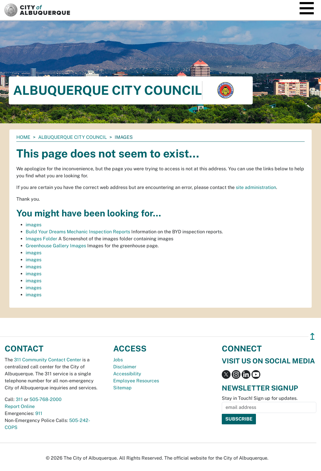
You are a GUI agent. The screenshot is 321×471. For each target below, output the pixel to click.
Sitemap (122, 388)
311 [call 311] (19, 399)
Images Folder (41, 238)
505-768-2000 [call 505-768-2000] (45, 399)
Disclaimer (124, 367)
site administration (256, 187)
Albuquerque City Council (72, 137)
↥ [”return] (312, 336)
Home (23, 137)
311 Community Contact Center (47, 360)
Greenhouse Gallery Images (56, 245)
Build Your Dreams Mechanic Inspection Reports (78, 231)
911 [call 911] (38, 413)
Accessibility (127, 374)
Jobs (118, 360)
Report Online (20, 406)
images (33, 224)
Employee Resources (136, 381)
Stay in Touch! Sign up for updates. (260, 398)
